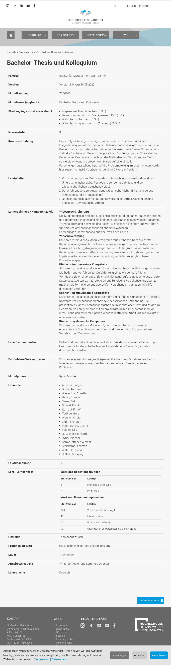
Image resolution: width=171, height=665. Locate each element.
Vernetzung (96, 35)
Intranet (144, 6)
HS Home (61, 632)
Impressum (42, 659)
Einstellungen (119, 655)
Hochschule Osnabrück (18, 52)
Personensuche (64, 639)
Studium (35, 35)
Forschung (65, 35)
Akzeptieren (159, 655)
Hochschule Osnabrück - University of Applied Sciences (85, 16)
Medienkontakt (64, 642)
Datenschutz (59, 659)
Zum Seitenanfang (149, 600)
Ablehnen (139, 655)
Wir (126, 35)
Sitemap (60, 635)
